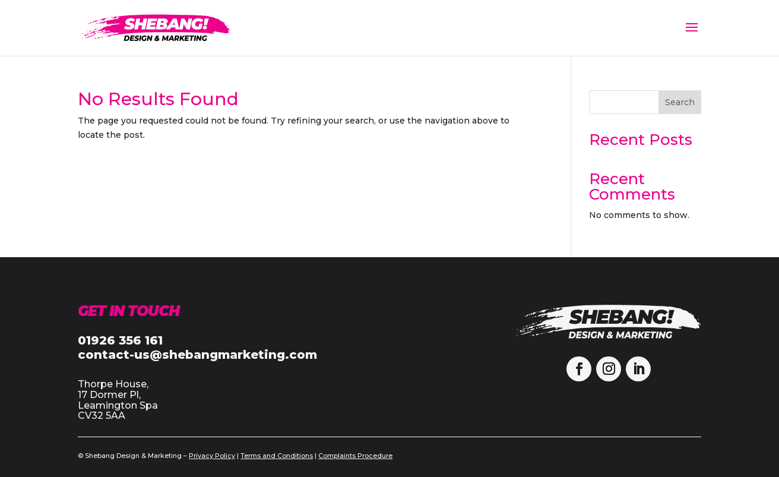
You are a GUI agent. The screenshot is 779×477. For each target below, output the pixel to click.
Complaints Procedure (355, 455)
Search (680, 102)
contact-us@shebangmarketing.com (197, 355)
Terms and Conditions (276, 455)
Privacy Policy (212, 455)
